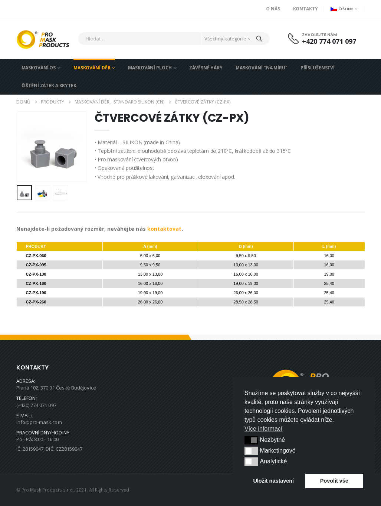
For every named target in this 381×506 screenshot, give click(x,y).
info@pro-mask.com (39, 422)
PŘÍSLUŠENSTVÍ (317, 68)
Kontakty (305, 9)
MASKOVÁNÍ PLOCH (149, 68)
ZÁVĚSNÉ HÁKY (206, 68)
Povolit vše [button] (334, 481)
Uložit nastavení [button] (273, 481)
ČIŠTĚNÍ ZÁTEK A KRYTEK (49, 85)
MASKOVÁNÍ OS (39, 68)
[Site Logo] (45, 38)
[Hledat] (259, 38)
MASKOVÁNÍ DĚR (91, 68)
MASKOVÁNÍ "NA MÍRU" (262, 68)
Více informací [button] (263, 429)
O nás (273, 9)
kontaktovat (164, 228)
